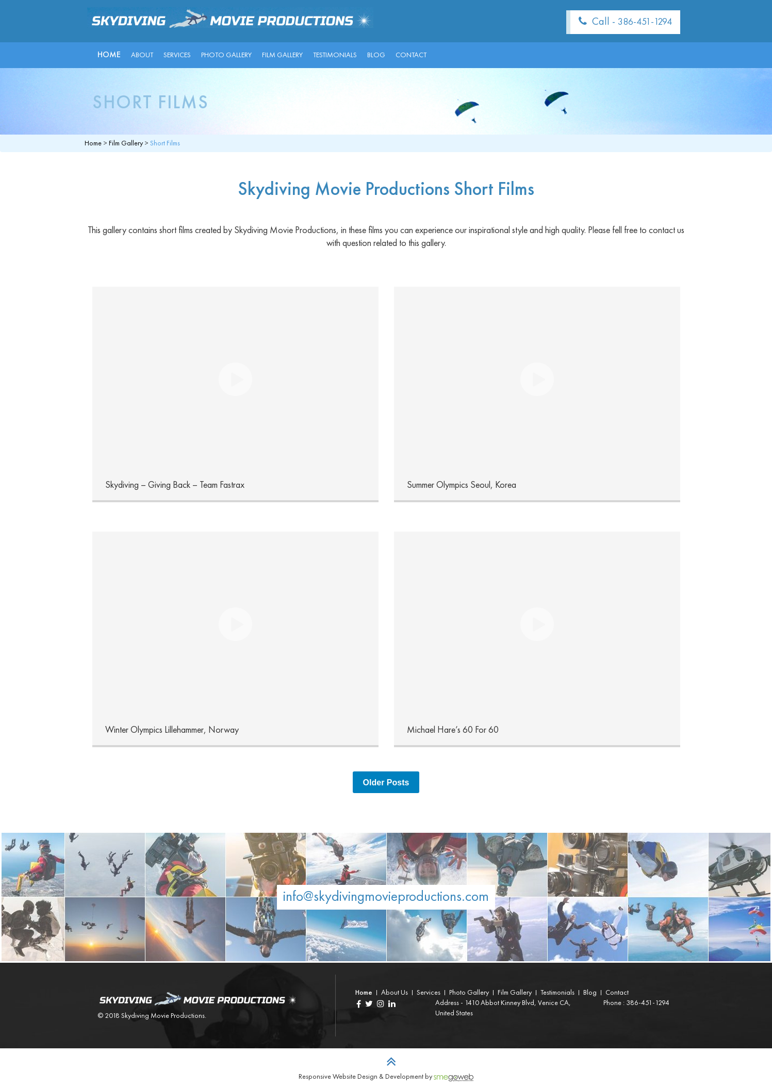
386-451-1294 (645, 22)
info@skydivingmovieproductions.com (386, 897)
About (142, 55)
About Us (394, 992)
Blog (376, 55)
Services (177, 55)
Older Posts (386, 782)
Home (109, 55)
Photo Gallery (226, 55)
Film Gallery (282, 55)
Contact (411, 55)
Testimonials (335, 55)
